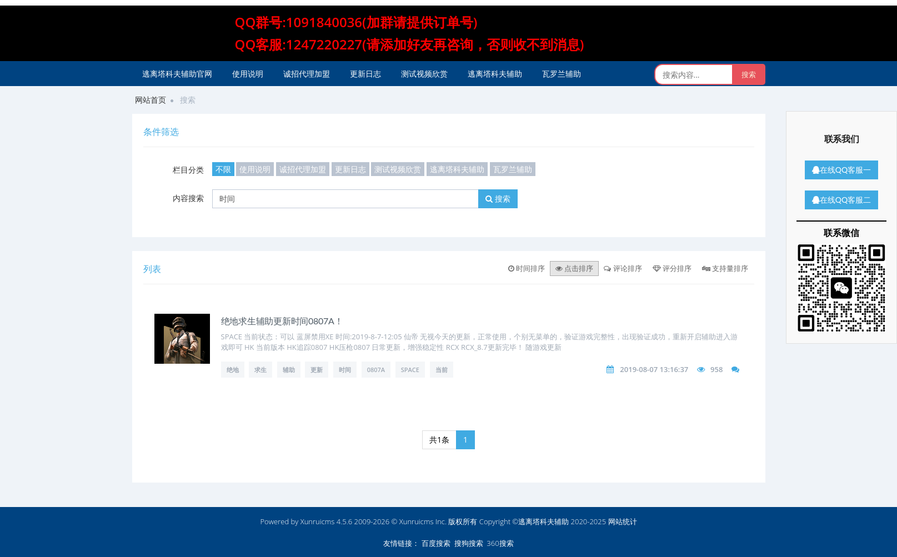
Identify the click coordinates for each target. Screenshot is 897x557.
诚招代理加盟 (306, 73)
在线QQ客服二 (841, 199)
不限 (223, 169)
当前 (441, 369)
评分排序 (672, 268)
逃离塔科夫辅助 (495, 73)
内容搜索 (188, 198)
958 (716, 369)
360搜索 (500, 543)
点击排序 (574, 268)
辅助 (289, 369)
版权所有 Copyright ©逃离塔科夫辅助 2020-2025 (527, 521)
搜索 (497, 198)
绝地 (233, 369)
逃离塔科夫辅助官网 (177, 73)
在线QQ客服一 (841, 169)
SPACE (410, 369)
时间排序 (526, 268)
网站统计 (622, 521)
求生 (260, 369)
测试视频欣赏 (424, 73)
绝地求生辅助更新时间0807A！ (282, 320)
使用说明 (247, 73)
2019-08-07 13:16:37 (654, 369)
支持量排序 (725, 268)
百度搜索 (436, 543)
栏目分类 (188, 169)
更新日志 (365, 73)
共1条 (439, 439)
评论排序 (623, 268)
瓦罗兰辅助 (561, 73)
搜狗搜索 (468, 543)
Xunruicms (317, 521)
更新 (316, 369)
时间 (345, 369)
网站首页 (150, 99)
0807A (376, 369)
